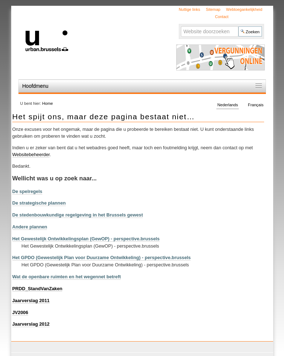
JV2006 (20, 312)
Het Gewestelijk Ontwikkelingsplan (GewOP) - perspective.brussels (86, 238)
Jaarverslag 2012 (31, 324)
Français (255, 105)
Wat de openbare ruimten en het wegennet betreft (66, 276)
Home (47, 103)
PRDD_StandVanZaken (37, 288)
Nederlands (227, 105)
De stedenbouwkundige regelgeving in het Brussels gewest (77, 215)
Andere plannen (29, 227)
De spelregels (27, 191)
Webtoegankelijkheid (244, 9)
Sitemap (213, 9)
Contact (221, 16)
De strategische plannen (39, 203)
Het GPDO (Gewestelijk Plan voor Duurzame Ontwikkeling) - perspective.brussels (101, 257)
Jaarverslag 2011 (31, 300)
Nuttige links (189, 9)
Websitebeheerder (31, 154)
